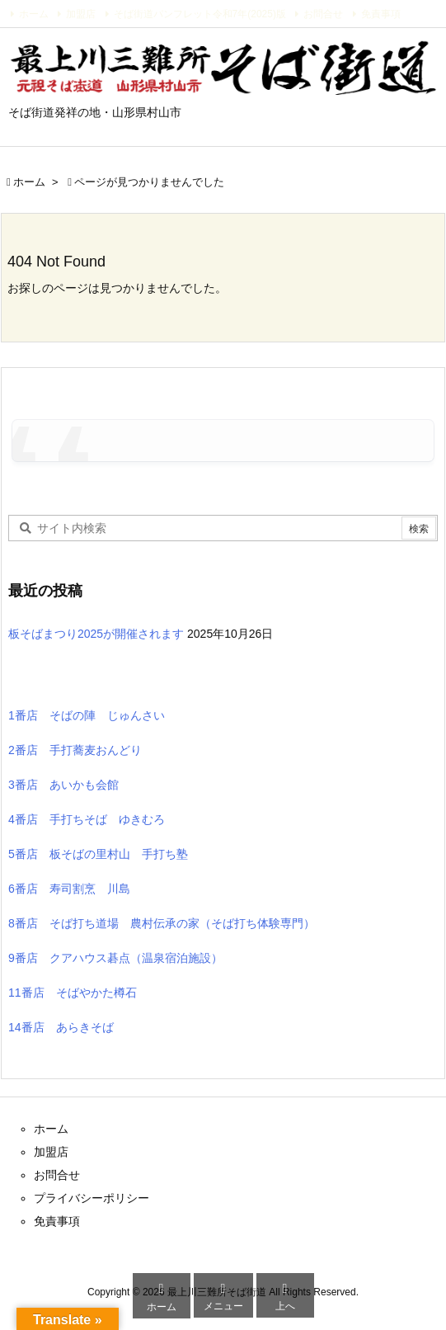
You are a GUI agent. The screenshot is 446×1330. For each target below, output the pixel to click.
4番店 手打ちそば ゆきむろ (86, 819)
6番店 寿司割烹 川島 (69, 888)
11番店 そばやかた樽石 (72, 992)
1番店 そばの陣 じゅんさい (86, 715)
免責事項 (381, 14)
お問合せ (323, 14)
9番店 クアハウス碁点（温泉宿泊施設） (115, 957)
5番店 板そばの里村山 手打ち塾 (98, 854)
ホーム (34, 14)
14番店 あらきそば (61, 1027)
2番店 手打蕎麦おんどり (75, 750)
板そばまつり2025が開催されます (96, 633)
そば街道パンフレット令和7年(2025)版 (200, 14)
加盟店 (81, 14)
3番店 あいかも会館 (63, 784)
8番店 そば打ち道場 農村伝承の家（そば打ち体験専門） (161, 923)
